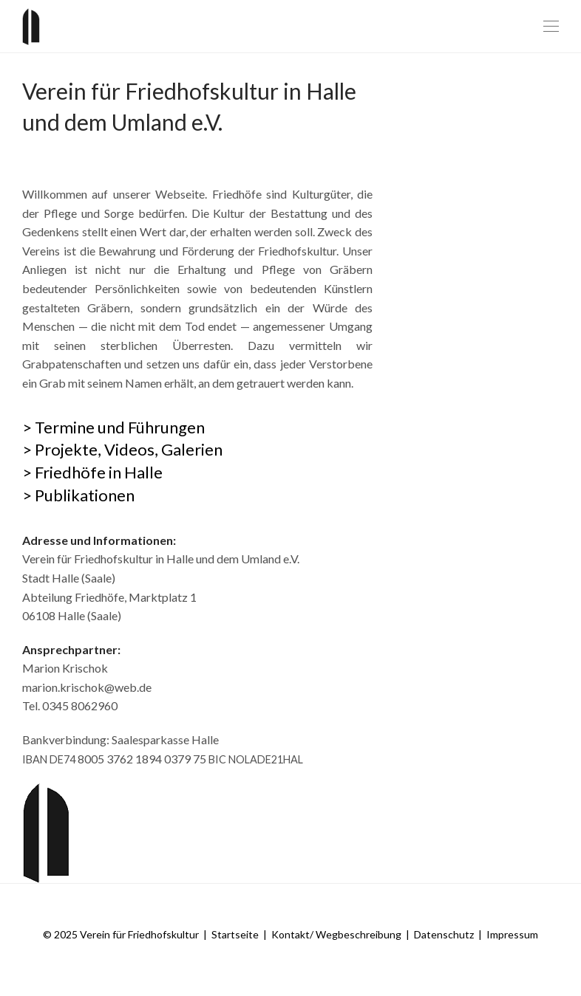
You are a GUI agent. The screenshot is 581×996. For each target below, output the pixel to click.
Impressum (512, 934)
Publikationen (85, 495)
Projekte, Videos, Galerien (128, 449)
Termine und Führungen (120, 427)
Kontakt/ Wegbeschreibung (336, 934)
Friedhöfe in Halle (99, 472)
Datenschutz (444, 934)
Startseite (235, 934)
